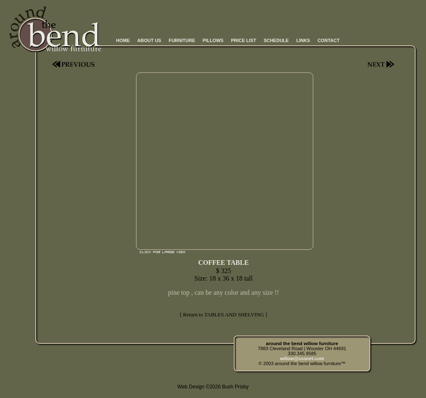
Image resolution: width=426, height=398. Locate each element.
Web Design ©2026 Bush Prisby (212, 387)
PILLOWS (213, 40)
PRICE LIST (243, 40)
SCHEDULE (276, 40)
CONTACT (328, 40)
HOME (123, 40)
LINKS (303, 40)
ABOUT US (149, 40)
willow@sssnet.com (302, 358)
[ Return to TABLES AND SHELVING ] (223, 315)
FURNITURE (181, 40)
